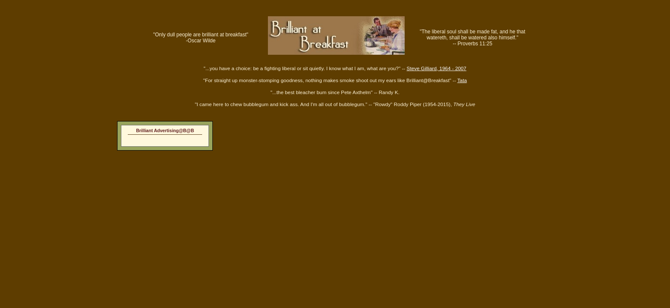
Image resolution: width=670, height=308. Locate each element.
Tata (462, 80)
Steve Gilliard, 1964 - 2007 (437, 68)
